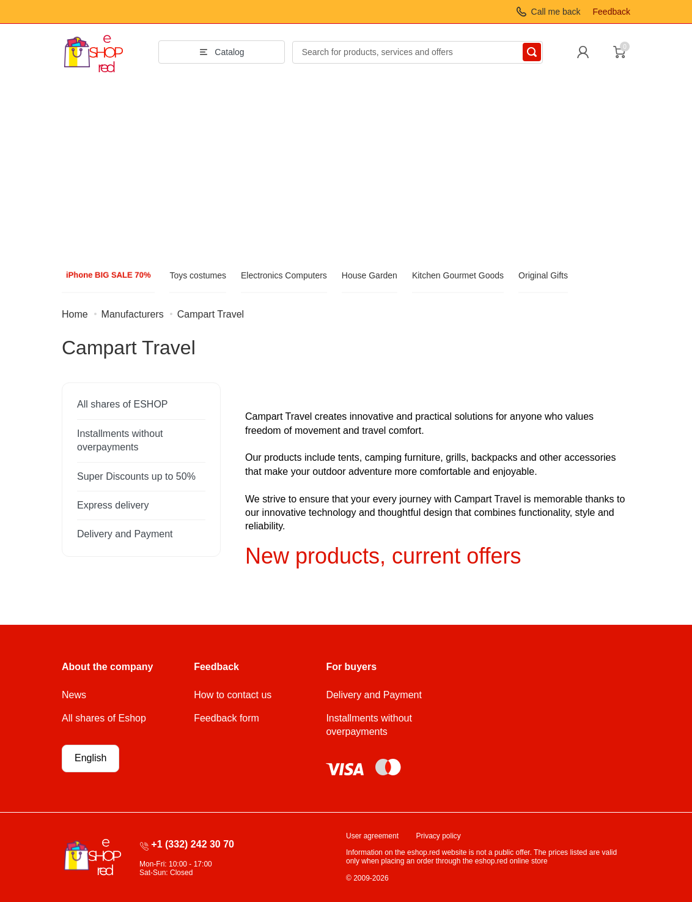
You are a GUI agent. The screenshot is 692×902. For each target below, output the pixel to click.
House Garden (369, 275)
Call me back (556, 12)
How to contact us (232, 695)
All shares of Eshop (104, 718)
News (74, 695)
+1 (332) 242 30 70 (192, 844)
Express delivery (113, 505)
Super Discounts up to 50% (136, 476)
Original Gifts (543, 275)
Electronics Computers (284, 275)
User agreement (372, 836)
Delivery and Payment (125, 534)
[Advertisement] (346, 172)
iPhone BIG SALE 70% (108, 275)
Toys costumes (197, 275)
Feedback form (226, 718)
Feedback (611, 12)
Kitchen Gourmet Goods (458, 275)
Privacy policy (438, 836)
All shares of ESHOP (122, 404)
